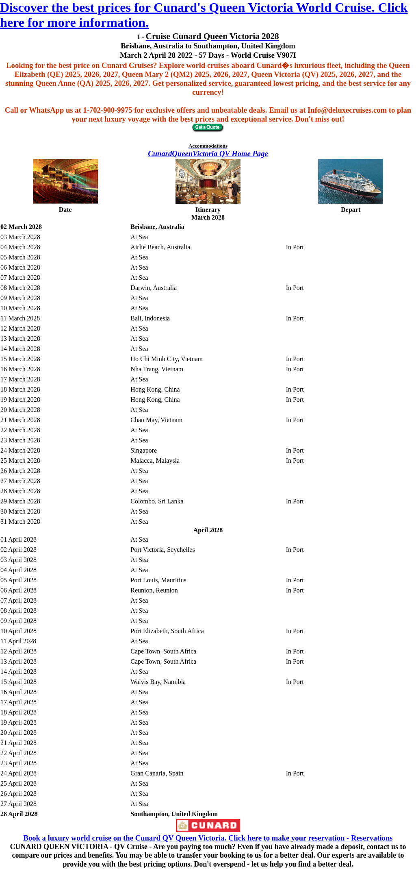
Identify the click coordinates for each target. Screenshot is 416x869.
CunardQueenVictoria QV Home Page (208, 153)
